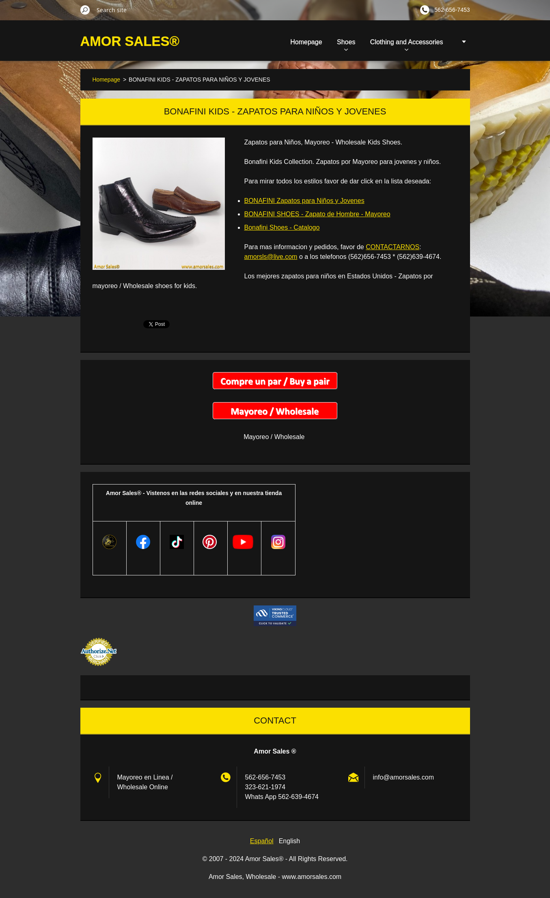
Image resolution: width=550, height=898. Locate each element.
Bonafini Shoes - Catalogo (282, 227)
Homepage (306, 42)
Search (85, 9)
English (289, 841)
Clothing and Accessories (406, 45)
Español (262, 841)
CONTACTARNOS (392, 246)
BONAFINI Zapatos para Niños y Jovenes (304, 200)
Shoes (346, 45)
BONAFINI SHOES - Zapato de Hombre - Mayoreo (317, 214)
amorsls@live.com (271, 256)
